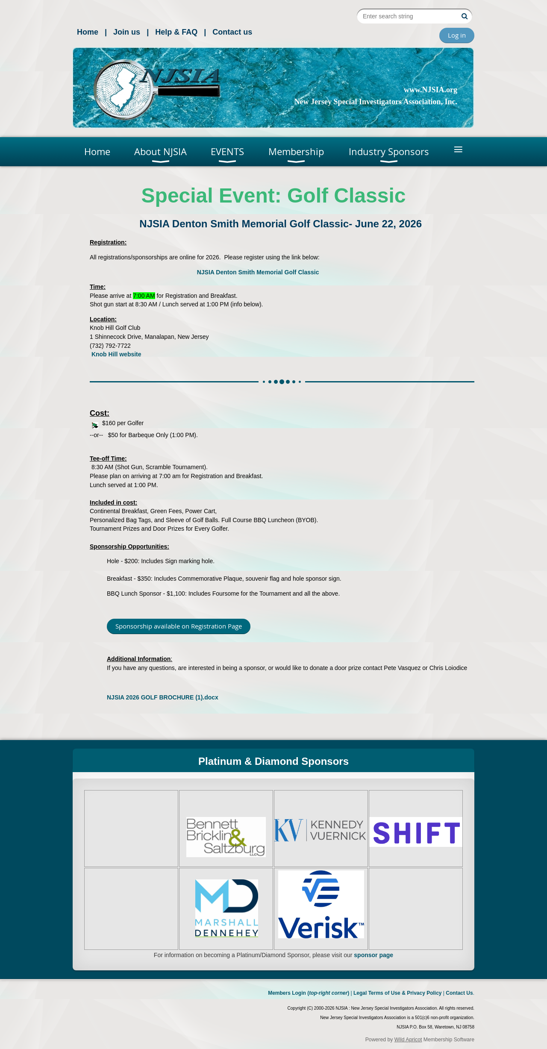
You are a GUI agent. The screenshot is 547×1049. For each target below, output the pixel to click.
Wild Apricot (408, 1040)
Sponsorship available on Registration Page (178, 626)
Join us (126, 32)
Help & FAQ (176, 32)
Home (87, 32)
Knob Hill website (116, 354)
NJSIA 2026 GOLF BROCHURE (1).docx (162, 697)
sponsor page (373, 955)
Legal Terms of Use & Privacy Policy (397, 993)
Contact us (232, 32)
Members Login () (308, 993)
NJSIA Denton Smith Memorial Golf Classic (258, 272)
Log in (457, 35)
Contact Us (459, 993)
